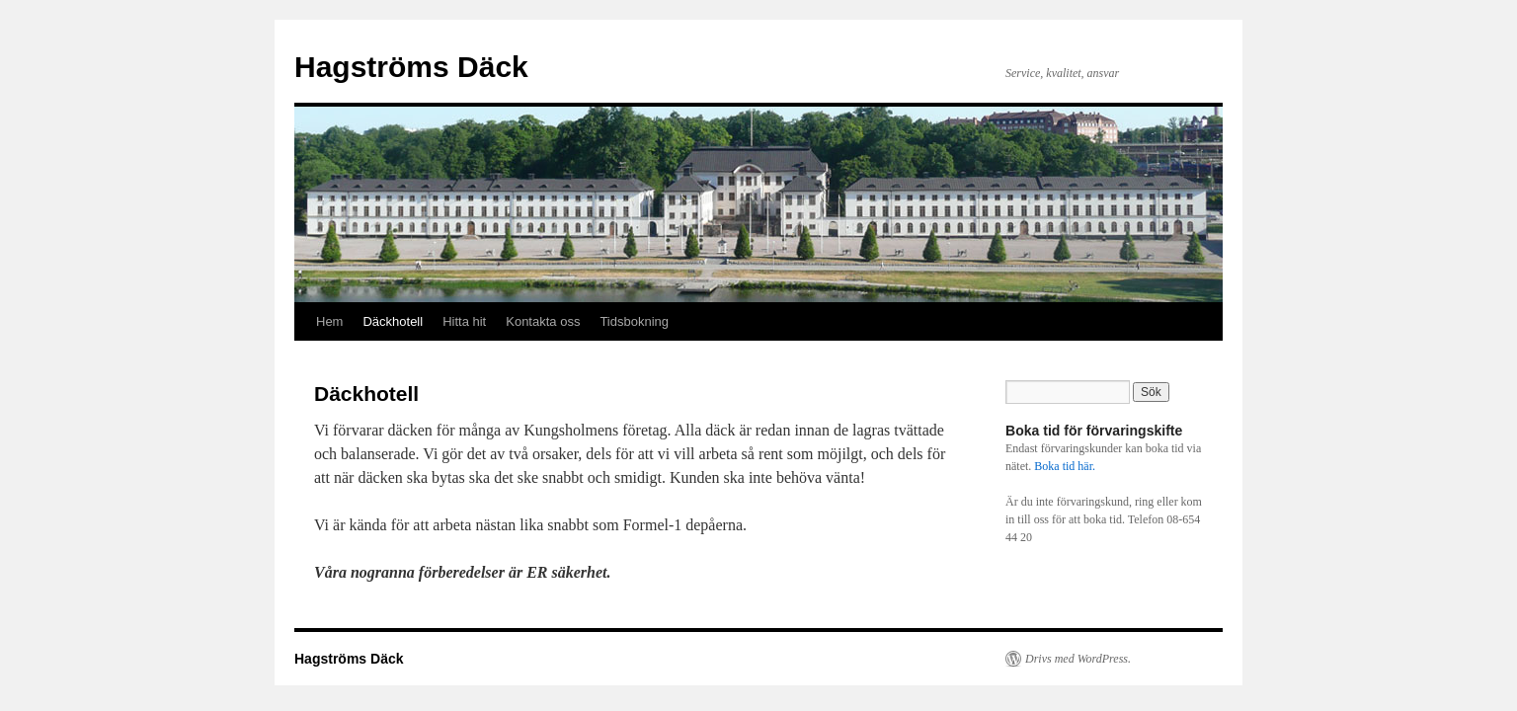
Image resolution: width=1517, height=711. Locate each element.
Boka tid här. (1064, 466)
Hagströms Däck (411, 66)
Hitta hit (464, 321)
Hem (329, 321)
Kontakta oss (543, 321)
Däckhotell (392, 321)
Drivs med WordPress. (1078, 659)
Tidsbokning (634, 321)
